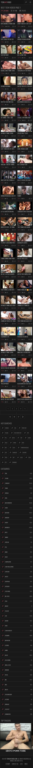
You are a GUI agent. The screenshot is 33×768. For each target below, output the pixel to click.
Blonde (16, 621)
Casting (16, 645)
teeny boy (22, 428)
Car (16, 616)
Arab (16, 625)
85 (10, 417)
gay (4, 452)
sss (13, 428)
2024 (12, 447)
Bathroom (16, 640)
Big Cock (16, 596)
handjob (13, 452)
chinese (5, 428)
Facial (16, 675)
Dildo (16, 557)
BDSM (16, 552)
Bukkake (16, 670)
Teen (16, 473)
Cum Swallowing (16, 567)
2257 (21, 764)
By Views (5, 11)
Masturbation (16, 503)
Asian (16, 508)
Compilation (16, 562)
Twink (16, 488)
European (16, 581)
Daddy (16, 522)
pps (4, 462)
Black (16, 655)
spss (4, 457)
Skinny (16, 537)
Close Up (16, 709)
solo (4, 442)
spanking (12, 462)
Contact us (15, 764)
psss (27, 457)
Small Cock (16, 665)
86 (14, 417)
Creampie (16, 635)
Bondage (16, 704)
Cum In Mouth (16, 630)
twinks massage (23, 447)
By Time (13, 11)
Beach (16, 689)
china (12, 442)
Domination (16, 714)
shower (22, 452)
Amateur (16, 517)
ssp (19, 438)
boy (4, 447)
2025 (19, 457)
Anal (16, 498)
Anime (16, 650)
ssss (21, 442)
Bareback (16, 527)
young (4, 433)
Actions (16, 699)
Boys (16, 532)
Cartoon (16, 571)
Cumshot (16, 483)
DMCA (26, 764)
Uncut (16, 576)
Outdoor (16, 586)
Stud (16, 601)
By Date (22, 11)
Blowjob (16, 513)
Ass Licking (16, 660)
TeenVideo (6, 2)
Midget (16, 606)
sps (26, 433)
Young (16, 478)
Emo (16, 684)
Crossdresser (16, 694)
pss (4, 438)
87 (18, 417)
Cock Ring (16, 591)
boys (11, 438)
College (16, 611)
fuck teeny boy (15, 433)
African (16, 542)
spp (11, 457)
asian (27, 438)
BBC (16, 680)
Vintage (16, 493)
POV (16, 547)
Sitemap (8, 764)
